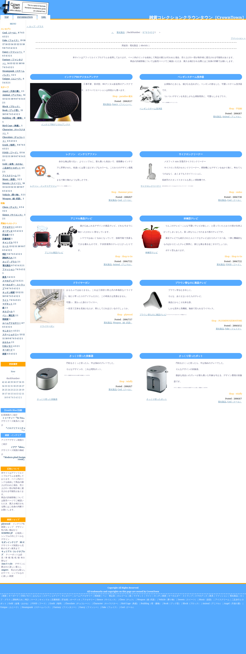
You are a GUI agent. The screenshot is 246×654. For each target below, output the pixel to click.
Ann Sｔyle (6, 563)
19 (21, 40)
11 (20, 44)
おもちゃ (37, 595)
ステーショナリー (51, 595)
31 (12, 386)
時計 (27, 599)
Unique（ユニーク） (10, 607)
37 (17, 382)
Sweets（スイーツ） (187, 599)
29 (17, 386)
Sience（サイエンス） (107, 599)
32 (9, 386)
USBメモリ (26, 595)
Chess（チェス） (127, 599)
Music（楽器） (206, 599)
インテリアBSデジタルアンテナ (81, 76)
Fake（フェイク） (233, 328)
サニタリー (67, 595)
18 (24, 40)
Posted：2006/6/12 (233, 325)
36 (20, 382)
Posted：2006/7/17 (123, 319)
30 (14, 386)
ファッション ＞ (238, 38)
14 (12, 44)
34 (3, 386)
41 (6, 382)
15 (9, 44)
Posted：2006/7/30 (233, 197)
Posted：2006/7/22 (123, 261)
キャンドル (44, 599)
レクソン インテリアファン (81, 154)
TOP (6, 17)
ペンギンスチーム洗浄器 (191, 76)
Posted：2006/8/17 (123, 101)
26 (3, 389)
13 (15, 44)
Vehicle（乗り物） (167, 599)
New (13, 371)
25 (6, 389)
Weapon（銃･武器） (122, 322)
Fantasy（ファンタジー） (65, 607)
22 (14, 389)
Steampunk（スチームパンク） (36, 607)
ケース (34, 599)
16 (6, 44)
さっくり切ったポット (191, 355)
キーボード (14, 595)
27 (23, 386)
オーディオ (75, 599)
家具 (211, 595)
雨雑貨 (97, 595)
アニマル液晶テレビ (81, 218)
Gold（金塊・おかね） (19, 603)
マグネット (138, 595)
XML (43, 17)
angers (4, 569)
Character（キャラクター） (106, 603)
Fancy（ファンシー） (122, 104)
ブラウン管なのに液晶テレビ (190, 282)
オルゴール (122, 595)
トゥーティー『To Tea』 (13, 417)
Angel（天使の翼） (233, 603)
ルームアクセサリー (83, 595)
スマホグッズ (201, 595)
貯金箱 (65, 599)
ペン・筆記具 (109, 595)
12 (18, 44)
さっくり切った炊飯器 (81, 355)
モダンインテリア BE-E (12, 542)
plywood (5, 523)
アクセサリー (88, 599)
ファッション (221, 595)
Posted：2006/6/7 (124, 386)
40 (9, 382)
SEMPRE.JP (7, 533)
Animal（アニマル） (232, 116)
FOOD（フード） (234, 264)
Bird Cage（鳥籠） (130, 603)
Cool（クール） (125, 200)
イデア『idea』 (18, 447)
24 (9, 389)
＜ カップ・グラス (34, 26)
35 (23, 382)
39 (12, 382)
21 (17, 389)
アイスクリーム (222, 599)
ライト (149, 595)
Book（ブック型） (172, 603)
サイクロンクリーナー (191, 154)
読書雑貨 (56, 599)
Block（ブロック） (191, 603)
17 (3, 44)
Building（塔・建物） (151, 603)
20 (20, 389)
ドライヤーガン (81, 282)
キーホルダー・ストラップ (180, 595)
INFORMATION (25, 17)
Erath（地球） (56, 603)
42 (3, 382)
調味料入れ (18, 599)
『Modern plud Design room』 (13, 458)
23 (12, 389)
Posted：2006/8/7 (233, 113)
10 (23, 44)
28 (20, 386)
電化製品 (121, 32)
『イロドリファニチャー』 (15, 429)
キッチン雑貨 (160, 595)
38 (14, 382)
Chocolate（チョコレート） (78, 603)
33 (6, 386)
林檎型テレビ (191, 218)
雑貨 (4, 595)
